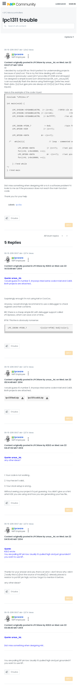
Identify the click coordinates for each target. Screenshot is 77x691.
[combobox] (38, 26)
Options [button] (68, 37)
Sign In (72, 4)
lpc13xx (19, 205)
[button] (28, 56)
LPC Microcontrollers (13, 12)
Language (61, 4)
